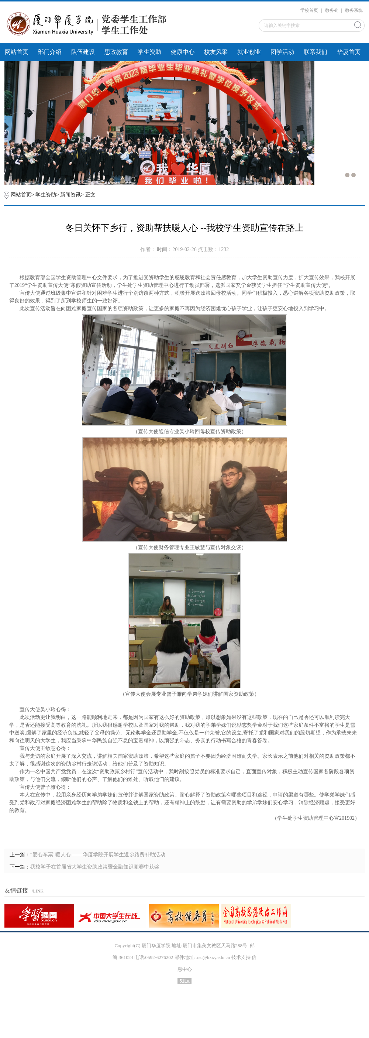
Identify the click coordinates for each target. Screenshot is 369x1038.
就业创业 (249, 52)
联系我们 (315, 52)
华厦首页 (349, 52)
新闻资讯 (70, 195)
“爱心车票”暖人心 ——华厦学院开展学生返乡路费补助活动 (97, 854)
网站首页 (16, 52)
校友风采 (216, 52)
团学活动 (282, 52)
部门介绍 (50, 52)
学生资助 (149, 52)
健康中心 (182, 52)
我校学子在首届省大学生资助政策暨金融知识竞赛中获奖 (94, 867)
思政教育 (116, 52)
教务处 (331, 10)
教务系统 (354, 10)
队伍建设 (83, 52)
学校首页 (309, 10)
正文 (90, 195)
